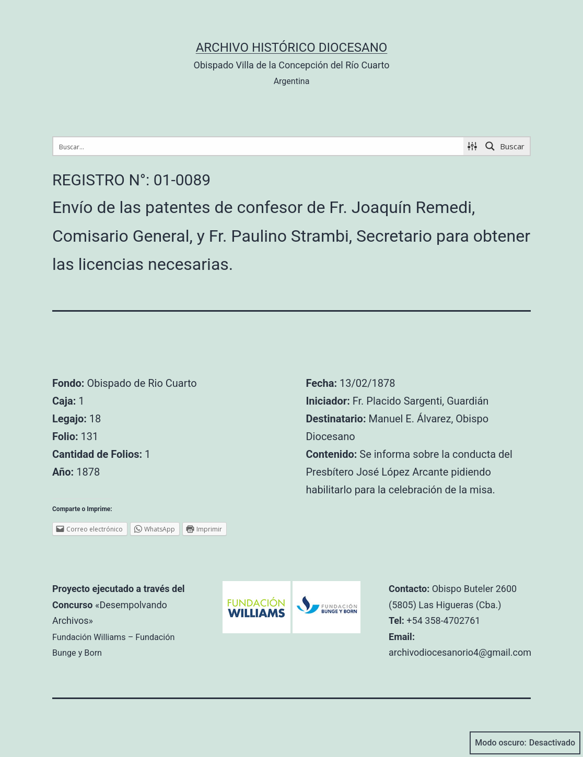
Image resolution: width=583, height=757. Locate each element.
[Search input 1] (259, 146)
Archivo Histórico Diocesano (292, 47)
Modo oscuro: (525, 743)
